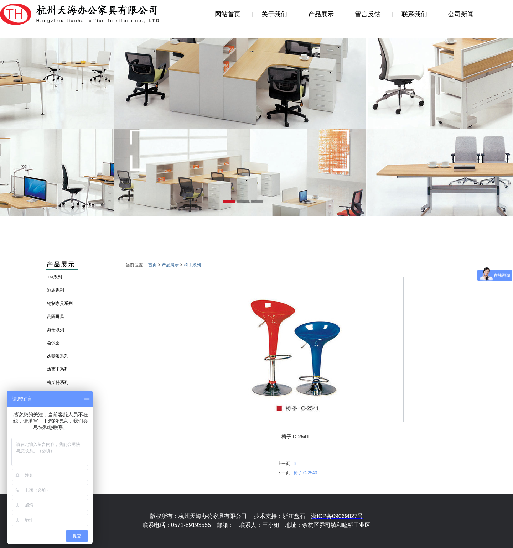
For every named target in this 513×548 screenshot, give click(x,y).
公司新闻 (461, 14)
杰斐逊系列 (57, 356)
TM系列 (54, 277)
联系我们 (414, 14)
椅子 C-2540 (305, 472)
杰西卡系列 (57, 369)
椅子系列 (192, 264)
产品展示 (321, 14)
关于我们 (274, 14)
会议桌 (53, 342)
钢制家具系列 (60, 303)
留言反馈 (367, 14)
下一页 (283, 472)
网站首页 (227, 14)
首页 (152, 264)
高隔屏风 (55, 316)
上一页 (283, 463)
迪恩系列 (55, 290)
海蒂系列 (55, 329)
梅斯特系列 (57, 382)
